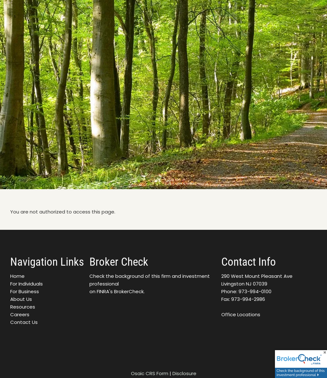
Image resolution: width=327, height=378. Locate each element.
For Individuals (26, 283)
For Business (24, 291)
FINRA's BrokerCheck (120, 291)
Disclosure (184, 373)
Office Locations (240, 314)
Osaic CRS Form (149, 373)
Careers (19, 314)
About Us (21, 299)
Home (17, 276)
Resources (22, 306)
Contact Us (24, 322)
